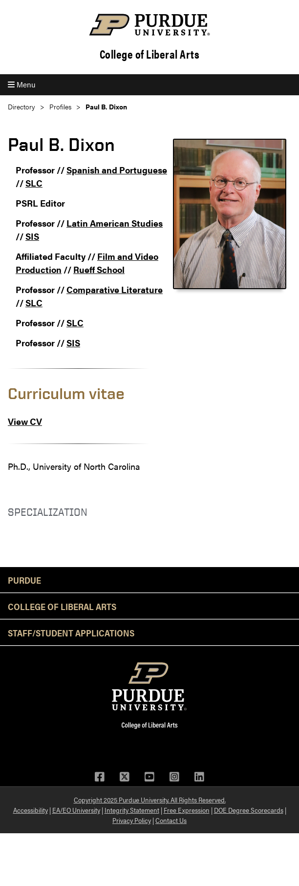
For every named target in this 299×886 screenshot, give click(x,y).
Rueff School (99, 269)
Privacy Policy (131, 820)
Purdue (24, 579)
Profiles (60, 106)
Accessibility (30, 810)
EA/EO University (76, 810)
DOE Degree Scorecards (248, 810)
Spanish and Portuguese (116, 170)
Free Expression (187, 810)
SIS (32, 236)
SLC (34, 183)
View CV (25, 421)
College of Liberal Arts (150, 54)
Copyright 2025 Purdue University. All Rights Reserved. (150, 799)
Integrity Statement (132, 810)
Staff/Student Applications (71, 632)
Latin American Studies (114, 223)
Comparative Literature (114, 289)
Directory (21, 106)
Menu (21, 84)
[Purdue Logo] (149, 25)
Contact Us (171, 820)
